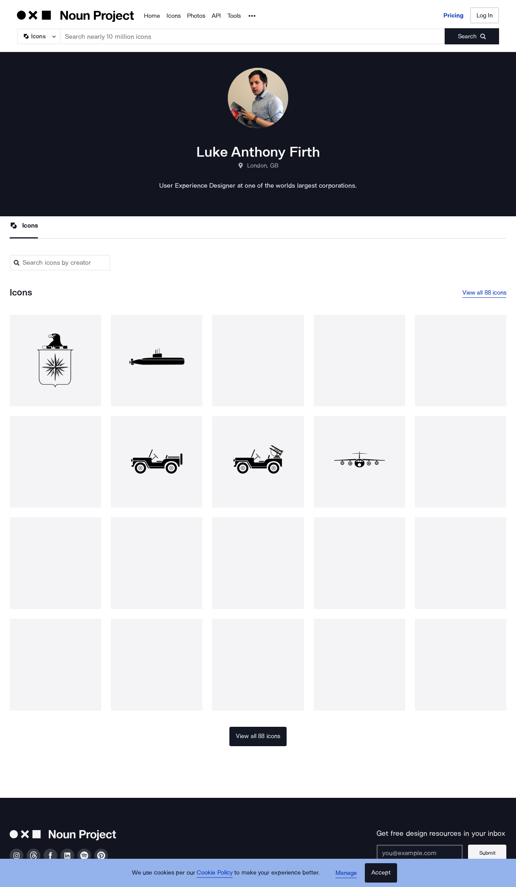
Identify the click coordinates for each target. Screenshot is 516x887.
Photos (196, 15)
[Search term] (253, 36)
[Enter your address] (420, 853)
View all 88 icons (484, 292)
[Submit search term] (472, 36)
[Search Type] (38, 36)
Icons (173, 15)
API (216, 15)
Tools (234, 15)
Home (152, 15)
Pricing (453, 15)
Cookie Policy (215, 873)
